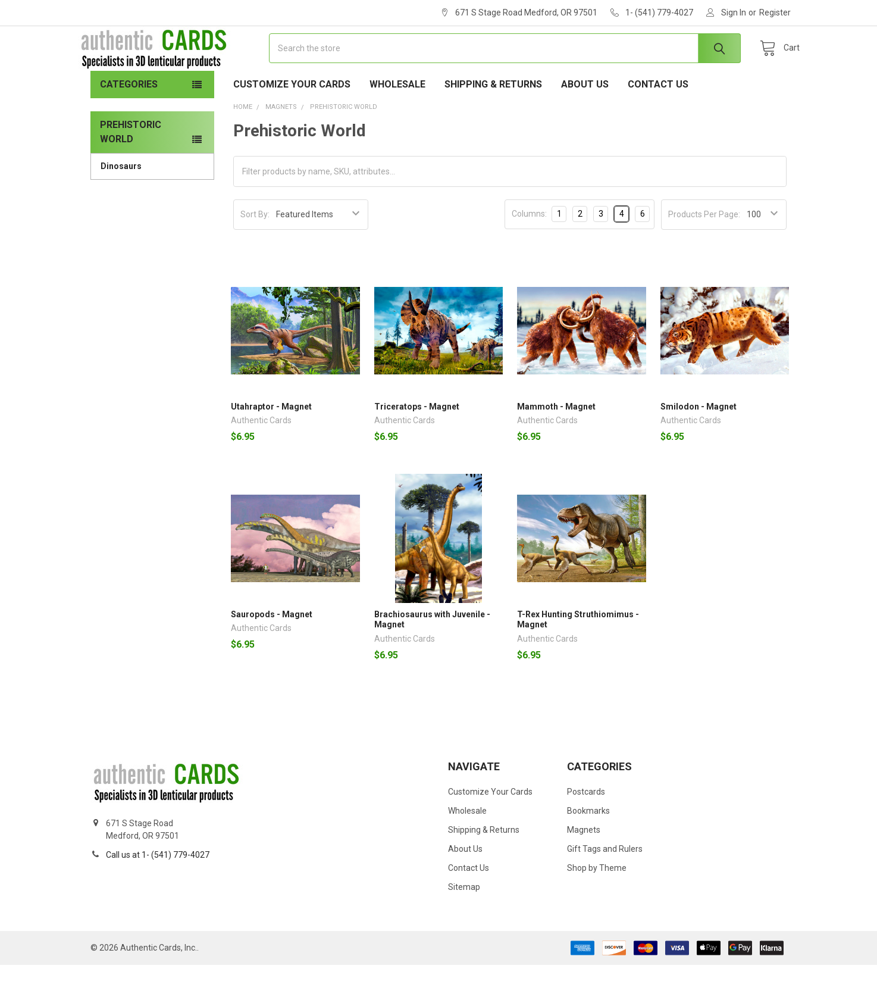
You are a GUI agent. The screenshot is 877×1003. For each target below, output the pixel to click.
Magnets (583, 868)
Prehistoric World (130, 170)
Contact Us (658, 122)
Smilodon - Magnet (698, 444)
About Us (585, 122)
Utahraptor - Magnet (271, 444)
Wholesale (397, 122)
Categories (129, 122)
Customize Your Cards (291, 122)
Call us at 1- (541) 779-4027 (157, 893)
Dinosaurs (121, 204)
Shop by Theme (597, 906)
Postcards (586, 830)
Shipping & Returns (493, 122)
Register (775, 12)
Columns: (529, 252)
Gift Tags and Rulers (605, 887)
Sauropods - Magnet (271, 652)
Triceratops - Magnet (416, 444)
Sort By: (255, 252)
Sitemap (464, 925)
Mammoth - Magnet (556, 444)
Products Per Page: (704, 252)
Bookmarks (588, 849)
